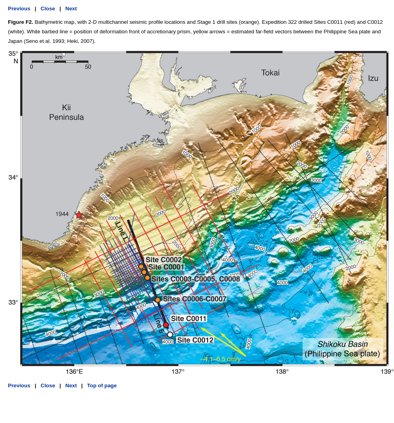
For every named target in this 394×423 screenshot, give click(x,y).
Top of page (102, 385)
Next (71, 9)
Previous (19, 9)
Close (48, 9)
